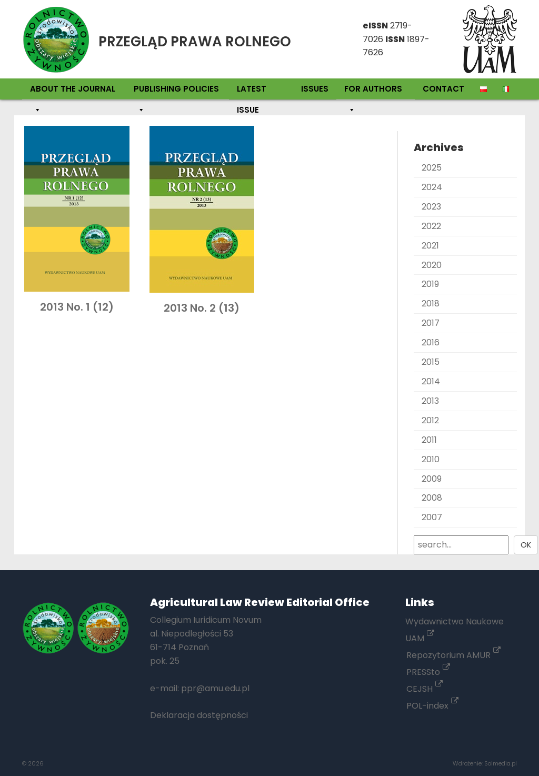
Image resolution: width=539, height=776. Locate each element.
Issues (314, 88)
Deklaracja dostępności (199, 715)
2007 (432, 517)
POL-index (432, 706)
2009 (432, 479)
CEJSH (424, 689)
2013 (430, 401)
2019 (430, 284)
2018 (431, 303)
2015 (431, 362)
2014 (431, 381)
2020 (432, 265)
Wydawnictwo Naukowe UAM (454, 629)
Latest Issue (251, 91)
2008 (432, 498)
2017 (431, 323)
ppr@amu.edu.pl (215, 688)
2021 (430, 246)
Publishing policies (176, 91)
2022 (431, 226)
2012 (430, 420)
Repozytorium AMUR (453, 655)
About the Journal (72, 91)
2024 (432, 187)
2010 (431, 459)
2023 (431, 207)
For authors (373, 91)
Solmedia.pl (500, 763)
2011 (429, 440)
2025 (432, 168)
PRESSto (428, 672)
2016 (431, 342)
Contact (443, 88)
